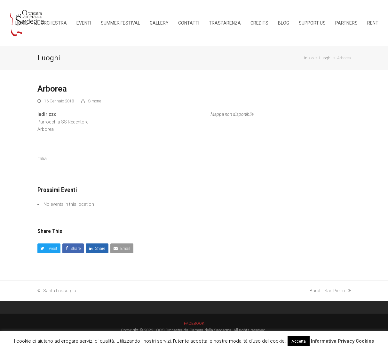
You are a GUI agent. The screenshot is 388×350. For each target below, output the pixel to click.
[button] (49, 248)
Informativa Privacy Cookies (342, 341)
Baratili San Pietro (330, 290)
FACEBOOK (194, 323)
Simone (94, 101)
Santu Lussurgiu (56, 290)
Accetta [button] (298, 341)
